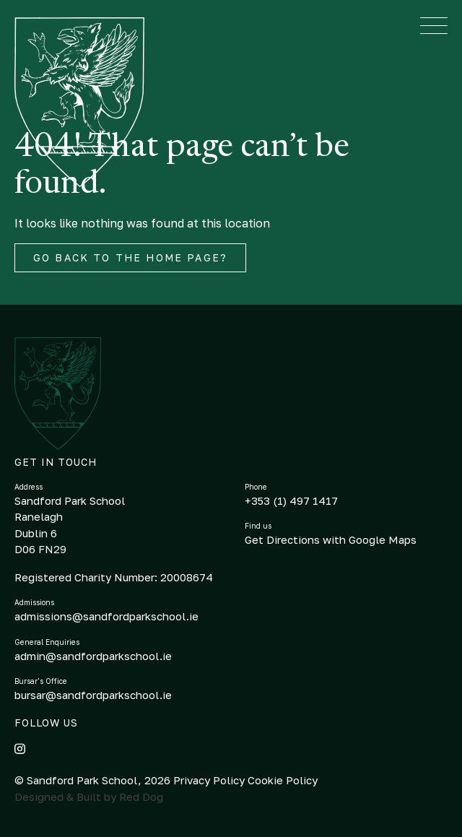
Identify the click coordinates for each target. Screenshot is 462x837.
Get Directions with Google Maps (331, 539)
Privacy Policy (210, 779)
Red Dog (141, 796)
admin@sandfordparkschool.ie (93, 655)
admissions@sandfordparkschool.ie (106, 616)
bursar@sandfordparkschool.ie (93, 694)
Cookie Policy (283, 779)
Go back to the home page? (130, 257)
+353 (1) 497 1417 (291, 500)
